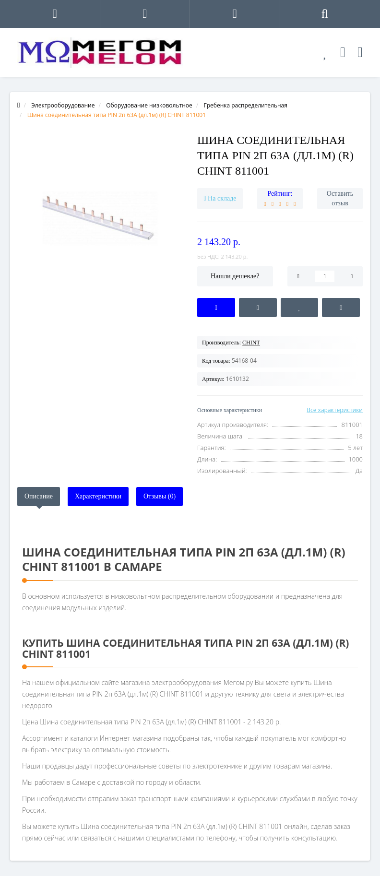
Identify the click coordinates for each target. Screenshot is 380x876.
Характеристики (98, 496)
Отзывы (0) (159, 496)
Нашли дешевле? (235, 276)
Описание (38, 496)
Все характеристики (335, 410)
